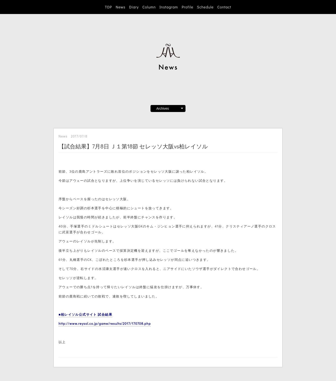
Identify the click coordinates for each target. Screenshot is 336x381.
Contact (224, 6)
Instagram (169, 6)
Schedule (205, 6)
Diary (134, 6)
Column (149, 6)
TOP (108, 6)
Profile (187, 6)
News (121, 6)
